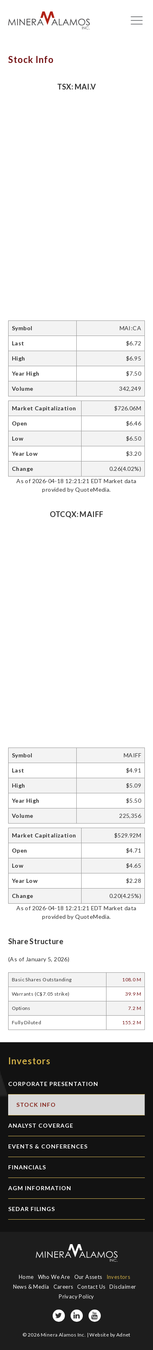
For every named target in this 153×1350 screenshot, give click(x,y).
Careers (63, 1286)
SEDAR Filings (31, 1208)
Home (26, 1277)
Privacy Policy (76, 1296)
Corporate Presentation (53, 1083)
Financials (27, 1167)
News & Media (31, 1286)
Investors (118, 1277)
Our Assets (88, 1277)
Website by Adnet (109, 1335)
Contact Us (91, 1286)
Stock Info (36, 1104)
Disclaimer (122, 1286)
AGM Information (39, 1187)
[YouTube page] (95, 1316)
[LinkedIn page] (77, 1316)
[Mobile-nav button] (137, 20)
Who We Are (54, 1277)
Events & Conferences (48, 1146)
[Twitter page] (59, 1316)
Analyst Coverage (40, 1125)
